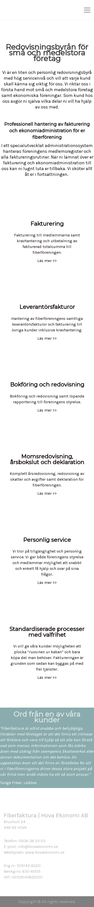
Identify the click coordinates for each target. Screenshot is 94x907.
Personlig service (47, 539)
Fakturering (47, 223)
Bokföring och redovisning (47, 384)
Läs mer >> (47, 260)
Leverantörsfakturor (47, 306)
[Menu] (87, 10)
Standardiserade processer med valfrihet (47, 631)
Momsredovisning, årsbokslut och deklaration (47, 459)
